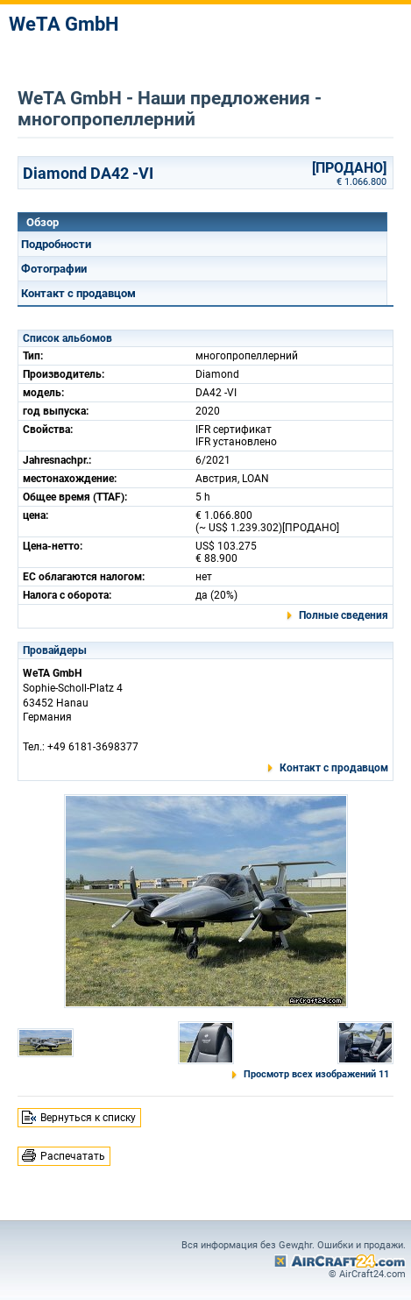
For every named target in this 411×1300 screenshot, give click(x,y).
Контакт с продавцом (78, 293)
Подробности (56, 244)
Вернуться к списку (88, 1118)
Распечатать (72, 1156)
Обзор (42, 222)
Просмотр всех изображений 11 (316, 1074)
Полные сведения (343, 615)
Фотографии (54, 268)
